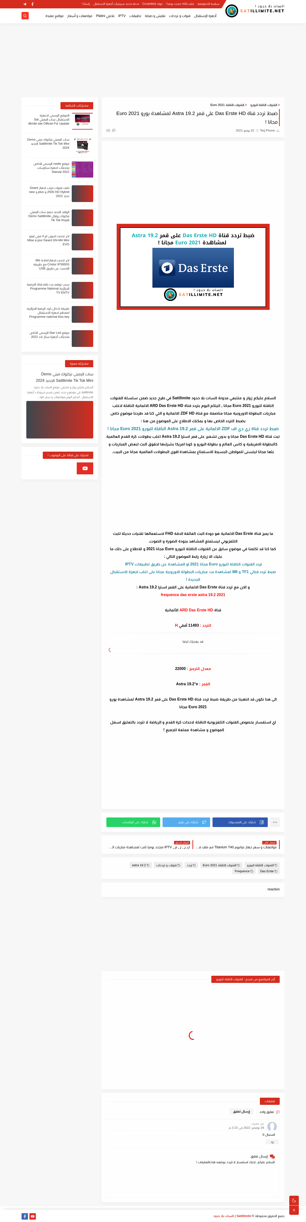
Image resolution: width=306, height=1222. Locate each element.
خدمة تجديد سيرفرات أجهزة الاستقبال (116, 3)
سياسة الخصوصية (208, 3)
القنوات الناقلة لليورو (263, 105)
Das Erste (268, 871)
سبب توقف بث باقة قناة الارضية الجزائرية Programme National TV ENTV (48, 288)
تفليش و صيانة (155, 16)
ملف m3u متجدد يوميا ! (180, 3)
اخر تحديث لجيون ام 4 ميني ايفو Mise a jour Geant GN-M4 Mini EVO (48, 240)
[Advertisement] (153, 60)
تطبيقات (135, 16)
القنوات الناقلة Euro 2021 (227, 105)
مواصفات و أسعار (80, 16)
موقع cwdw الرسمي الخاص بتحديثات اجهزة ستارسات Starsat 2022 (51, 168)
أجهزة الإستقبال (205, 16)
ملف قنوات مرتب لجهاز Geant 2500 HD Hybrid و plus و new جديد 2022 (49, 192)
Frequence (244, 871)
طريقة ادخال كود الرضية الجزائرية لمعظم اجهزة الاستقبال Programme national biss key (48, 312)
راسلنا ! (86, 3)
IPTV (122, 16)
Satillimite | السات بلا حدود (232, 1216)
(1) (110, 130)
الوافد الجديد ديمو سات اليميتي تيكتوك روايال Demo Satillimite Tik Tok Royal (48, 216)
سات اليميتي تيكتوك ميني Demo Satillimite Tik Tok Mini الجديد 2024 (48, 143)
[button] (240, 822)
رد (272, 1142)
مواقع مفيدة (54, 16)
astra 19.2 (140, 865)
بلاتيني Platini (105, 16)
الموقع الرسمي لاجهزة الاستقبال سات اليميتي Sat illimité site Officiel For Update (48, 119)
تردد (191, 865)
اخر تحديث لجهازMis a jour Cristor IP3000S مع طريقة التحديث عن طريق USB (51, 264)
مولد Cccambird (152, 3)
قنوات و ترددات (180, 16)
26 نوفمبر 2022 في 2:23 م (246, 1127)
